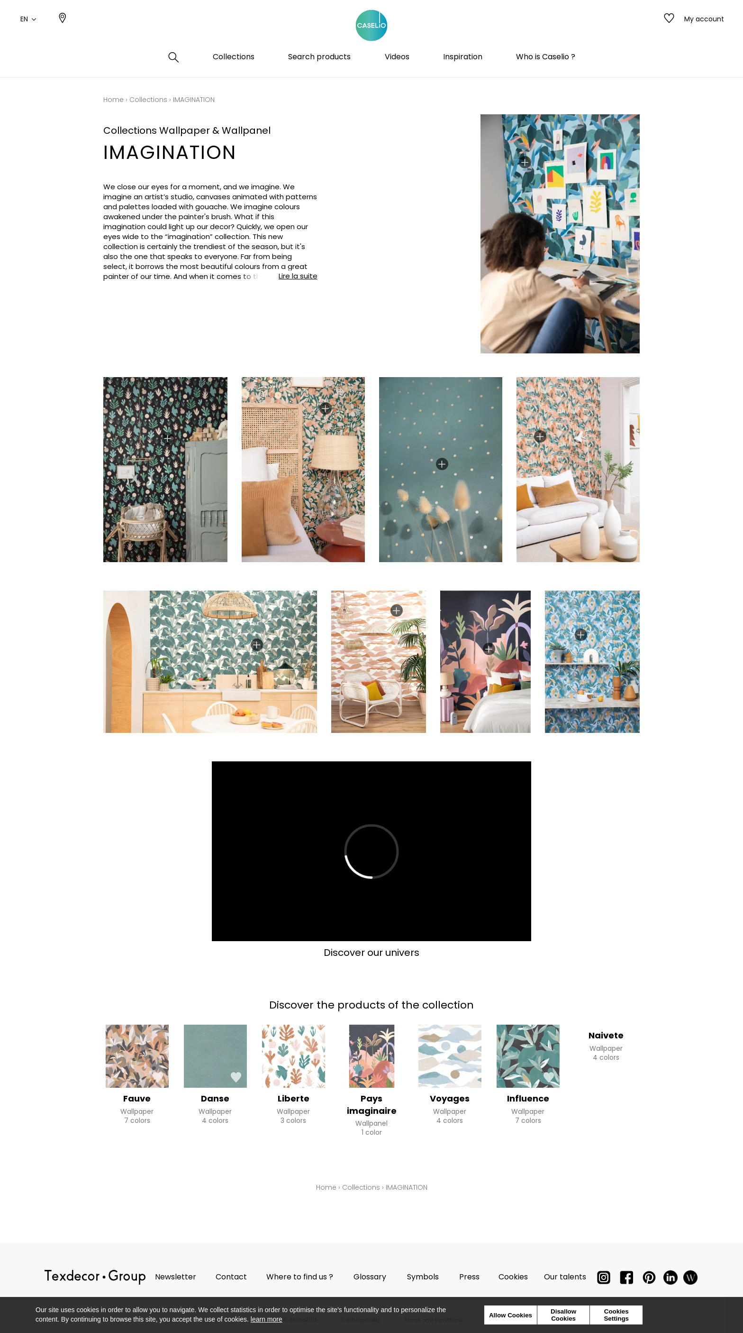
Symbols (423, 1276)
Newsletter (175, 1276)
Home (113, 99)
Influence (528, 1098)
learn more (266, 1319)
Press (469, 1276)
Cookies (513, 1276)
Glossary (369, 1276)
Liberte (293, 1098)
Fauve (137, 1098)
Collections (148, 99)
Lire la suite (298, 276)
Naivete (606, 1035)
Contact (231, 1276)
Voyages (450, 1098)
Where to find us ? (299, 1276)
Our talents (565, 1276)
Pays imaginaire (372, 1104)
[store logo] (371, 29)
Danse (215, 1098)
